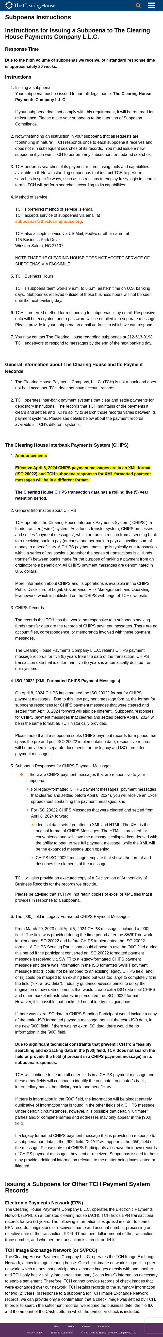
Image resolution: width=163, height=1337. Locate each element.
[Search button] (138, 5)
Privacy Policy (34, 1332)
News (56, 1326)
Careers (86, 1326)
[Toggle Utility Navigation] (151, 5)
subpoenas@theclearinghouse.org (48, 221)
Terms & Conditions (62, 1332)
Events (71, 1326)
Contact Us (103, 1326)
